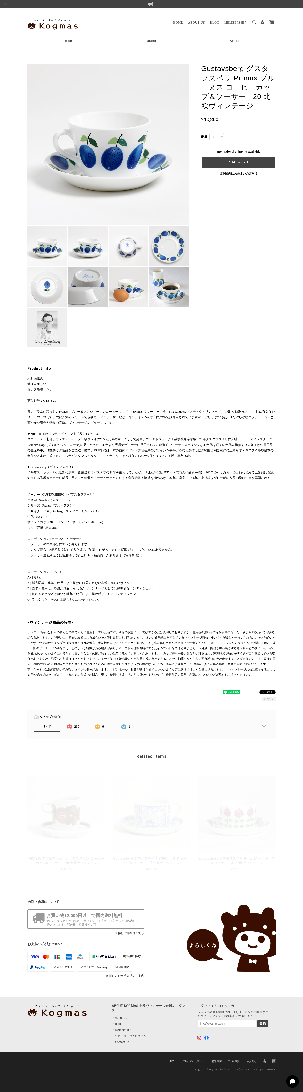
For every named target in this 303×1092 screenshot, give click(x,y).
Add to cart (238, 162)
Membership (235, 22)
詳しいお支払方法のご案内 (126, 975)
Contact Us (122, 1042)
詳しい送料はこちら (131, 933)
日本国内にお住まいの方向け (238, 173)
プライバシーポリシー (193, 1061)
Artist (234, 41)
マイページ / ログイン (131, 1036)
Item (68, 41)
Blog (214, 22)
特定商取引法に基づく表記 (226, 1061)
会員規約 (251, 1061)
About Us (196, 22)
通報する (269, 698)
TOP (172, 1061)
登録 (262, 1023)
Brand (151, 41)
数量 (204, 136)
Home (178, 22)
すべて (47, 726)
